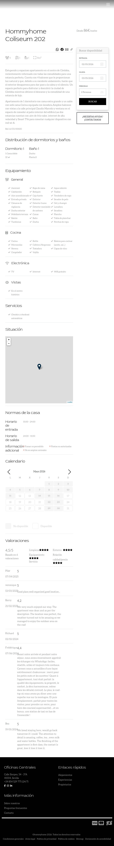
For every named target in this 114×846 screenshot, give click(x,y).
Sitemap (80, 839)
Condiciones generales (13, 839)
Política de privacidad (46, 839)
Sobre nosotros (12, 803)
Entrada (83, 58)
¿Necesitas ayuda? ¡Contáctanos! (92, 118)
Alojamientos (65, 774)
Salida (82, 72)
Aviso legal (30, 839)
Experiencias (65, 779)
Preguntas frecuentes (15, 808)
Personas (83, 86)
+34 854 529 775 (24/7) (16, 781)
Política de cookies (66, 839)
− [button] (9, 343)
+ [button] (9, 339)
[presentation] (9, 20)
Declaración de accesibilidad (98, 839)
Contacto (9, 812)
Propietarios (64, 784)
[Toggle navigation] (108, 4)
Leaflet (69, 402)
